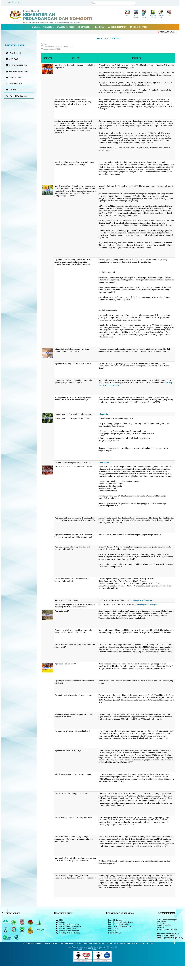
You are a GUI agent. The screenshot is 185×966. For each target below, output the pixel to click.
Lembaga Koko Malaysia (142, 600)
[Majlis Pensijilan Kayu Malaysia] (17, 937)
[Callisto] (82, 956)
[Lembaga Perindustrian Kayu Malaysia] (22, 922)
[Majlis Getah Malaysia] (40, 930)
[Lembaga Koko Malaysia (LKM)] (31, 922)
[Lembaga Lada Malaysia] (39, 922)
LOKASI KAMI (13, 53)
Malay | (10, 2)
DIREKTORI (12, 59)
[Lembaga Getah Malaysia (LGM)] (14, 922)
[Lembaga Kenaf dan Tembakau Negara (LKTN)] (6, 930)
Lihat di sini (103, 414)
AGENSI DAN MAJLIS (16, 65)
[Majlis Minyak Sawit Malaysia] (22, 930)
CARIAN (11, 90)
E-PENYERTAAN (14, 84)
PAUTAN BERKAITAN (16, 96)
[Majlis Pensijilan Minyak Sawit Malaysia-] (31, 929)
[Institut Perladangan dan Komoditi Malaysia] (14, 930)
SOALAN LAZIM (14, 77)
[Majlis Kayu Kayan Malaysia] (7, 937)
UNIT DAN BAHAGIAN (17, 71)
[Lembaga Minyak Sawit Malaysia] (6, 922)
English (16, 2)
